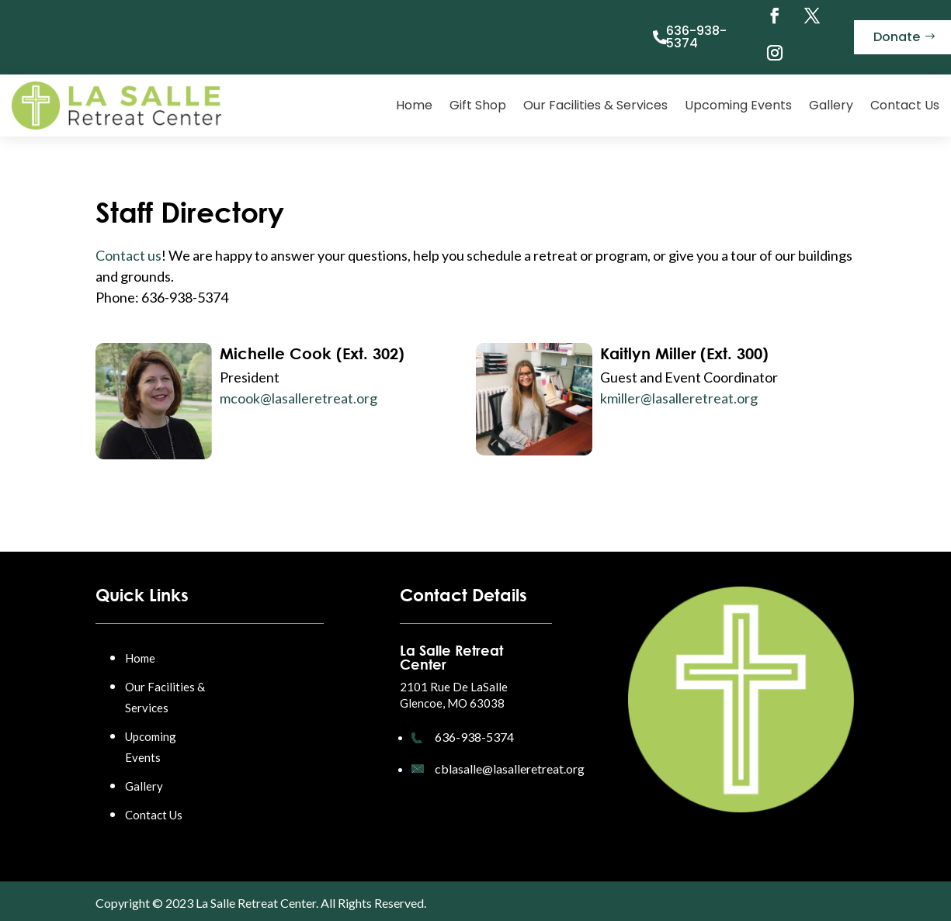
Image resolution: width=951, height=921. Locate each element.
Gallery (831, 105)
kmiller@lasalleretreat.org (679, 398)
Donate (896, 37)
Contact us (128, 255)
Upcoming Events (738, 105)
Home (414, 105)
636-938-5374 (696, 37)
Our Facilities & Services (595, 105)
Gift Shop (477, 105)
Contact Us (904, 105)
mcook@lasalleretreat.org (298, 398)
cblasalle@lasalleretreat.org (510, 768)
